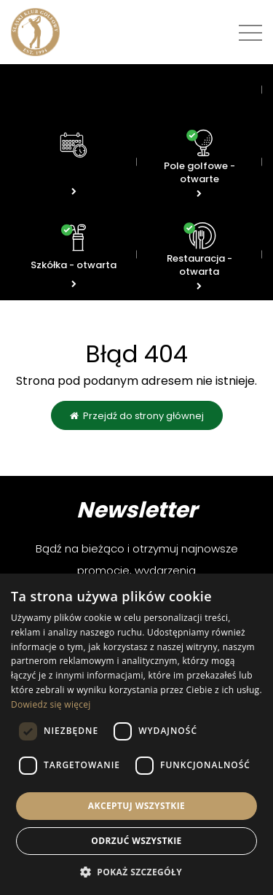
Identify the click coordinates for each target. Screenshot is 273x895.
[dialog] (136, 734)
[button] (136, 871)
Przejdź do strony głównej (137, 416)
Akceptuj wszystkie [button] (136, 806)
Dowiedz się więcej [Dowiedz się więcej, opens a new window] (51, 704)
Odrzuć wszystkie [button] (136, 841)
